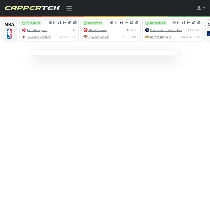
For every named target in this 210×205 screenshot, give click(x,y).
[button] (201, 8)
